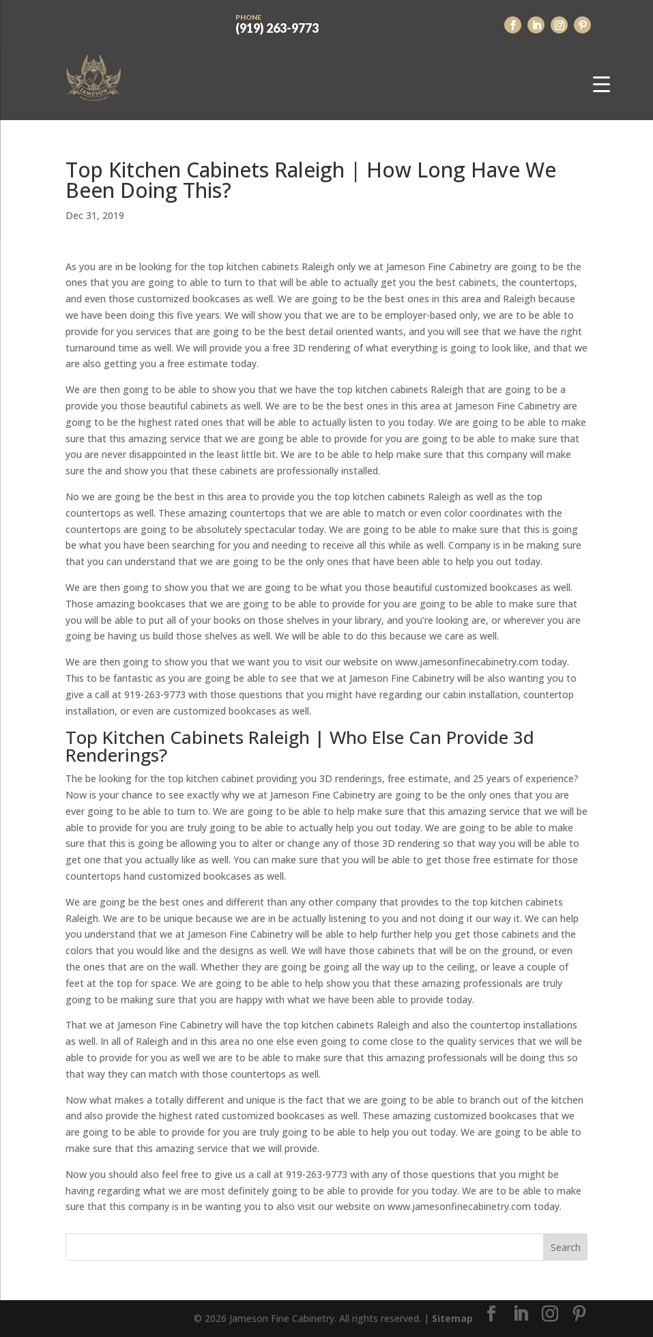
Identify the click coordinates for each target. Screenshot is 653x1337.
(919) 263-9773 (277, 22)
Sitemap (452, 1318)
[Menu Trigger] (601, 83)
